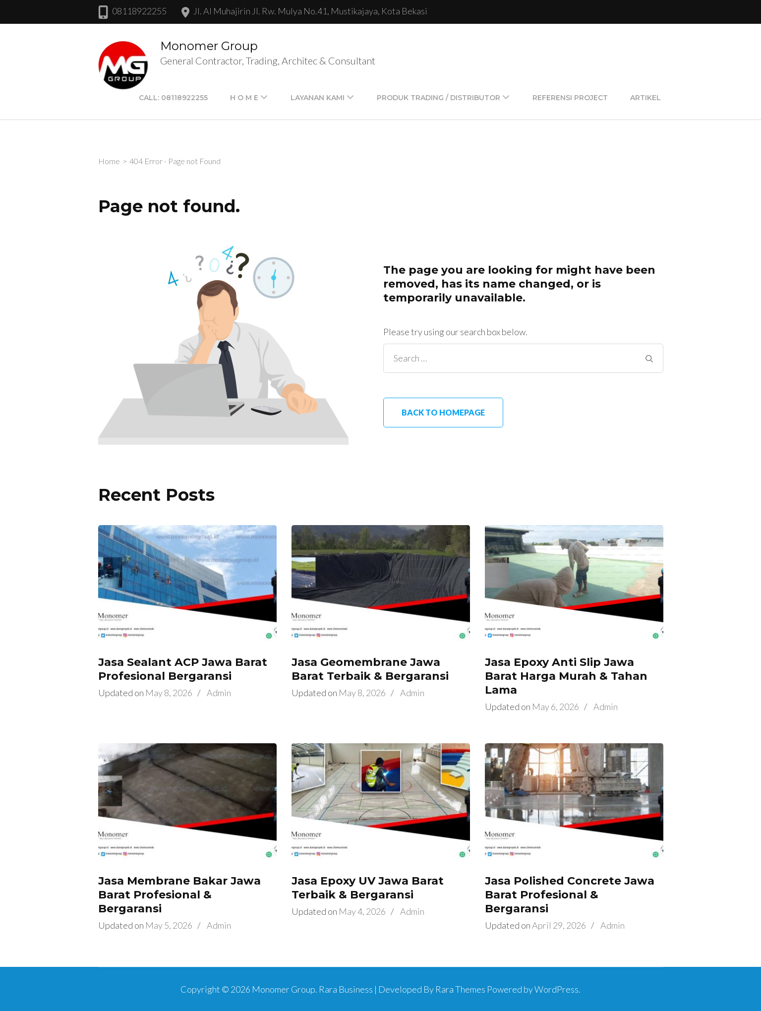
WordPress (556, 989)
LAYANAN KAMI (318, 97)
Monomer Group (209, 46)
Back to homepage (443, 412)
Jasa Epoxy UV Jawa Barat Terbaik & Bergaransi (368, 887)
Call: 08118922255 (173, 97)
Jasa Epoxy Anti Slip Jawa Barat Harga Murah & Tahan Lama (566, 676)
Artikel (645, 97)
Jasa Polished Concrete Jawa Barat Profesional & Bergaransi (569, 894)
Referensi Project (570, 97)
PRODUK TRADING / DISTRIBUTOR (438, 97)
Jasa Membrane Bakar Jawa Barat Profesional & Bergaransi (179, 894)
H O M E (244, 97)
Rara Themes (460, 989)
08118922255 (139, 10)
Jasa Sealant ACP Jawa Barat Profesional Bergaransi (182, 669)
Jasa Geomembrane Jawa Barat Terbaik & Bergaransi (370, 669)
